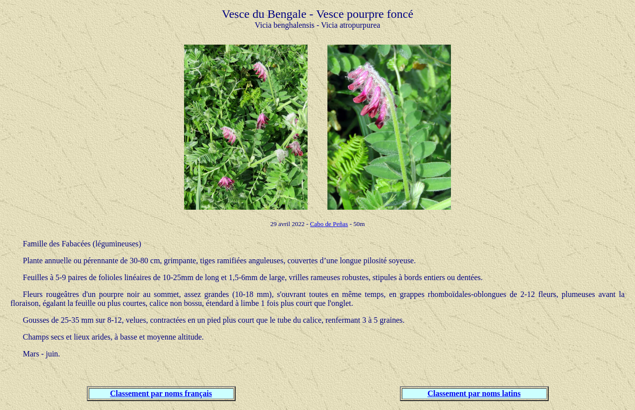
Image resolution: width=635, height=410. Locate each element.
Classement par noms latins (474, 393)
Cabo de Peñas (329, 224)
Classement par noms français (161, 393)
